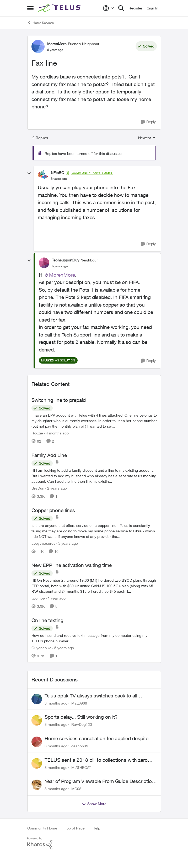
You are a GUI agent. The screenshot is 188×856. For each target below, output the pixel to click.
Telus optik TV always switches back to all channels (91, 696)
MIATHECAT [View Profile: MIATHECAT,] (81, 767)
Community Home (42, 828)
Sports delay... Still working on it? (81, 717)
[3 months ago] (56, 703)
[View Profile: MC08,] (36, 784)
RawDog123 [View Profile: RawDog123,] (81, 724)
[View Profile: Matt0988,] (36, 699)
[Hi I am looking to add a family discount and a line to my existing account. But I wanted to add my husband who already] (94, 476)
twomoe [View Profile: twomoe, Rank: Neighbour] (38, 598)
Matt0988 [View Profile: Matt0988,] (79, 703)
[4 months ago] (56, 433)
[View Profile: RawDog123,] (36, 720)
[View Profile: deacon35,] (36, 742)
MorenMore (62, 275)
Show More (94, 803)
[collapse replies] (29, 173)
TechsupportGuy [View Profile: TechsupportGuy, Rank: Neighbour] (65, 260)
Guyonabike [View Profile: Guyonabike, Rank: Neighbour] (41, 647)
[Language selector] (108, 8)
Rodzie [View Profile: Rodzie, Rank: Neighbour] (37, 433)
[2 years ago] (56, 488)
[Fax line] (59, 178)
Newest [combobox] (147, 137)
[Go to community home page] (60, 8)
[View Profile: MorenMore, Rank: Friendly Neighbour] (38, 46)
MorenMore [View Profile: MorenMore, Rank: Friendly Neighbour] (57, 43)
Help (96, 828)
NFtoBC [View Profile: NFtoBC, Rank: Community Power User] (57, 172)
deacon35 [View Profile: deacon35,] (79, 746)
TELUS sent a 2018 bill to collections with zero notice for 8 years (96, 760)
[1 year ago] (56, 598)
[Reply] (148, 121)
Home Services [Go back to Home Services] (40, 22)
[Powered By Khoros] (94, 843)
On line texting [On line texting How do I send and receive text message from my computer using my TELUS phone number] (47, 620)
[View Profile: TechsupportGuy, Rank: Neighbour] (44, 263)
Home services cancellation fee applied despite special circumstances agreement (96, 739)
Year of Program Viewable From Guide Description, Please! (100, 781)
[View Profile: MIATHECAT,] (36, 763)
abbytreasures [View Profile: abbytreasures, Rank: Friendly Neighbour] (43, 543)
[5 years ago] (67, 543)
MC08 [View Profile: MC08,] (76, 788)
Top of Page (75, 828)
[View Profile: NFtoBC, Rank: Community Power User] (43, 175)
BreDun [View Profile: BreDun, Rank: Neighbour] (37, 488)
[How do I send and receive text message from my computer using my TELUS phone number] (94, 638)
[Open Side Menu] (30, 8)
